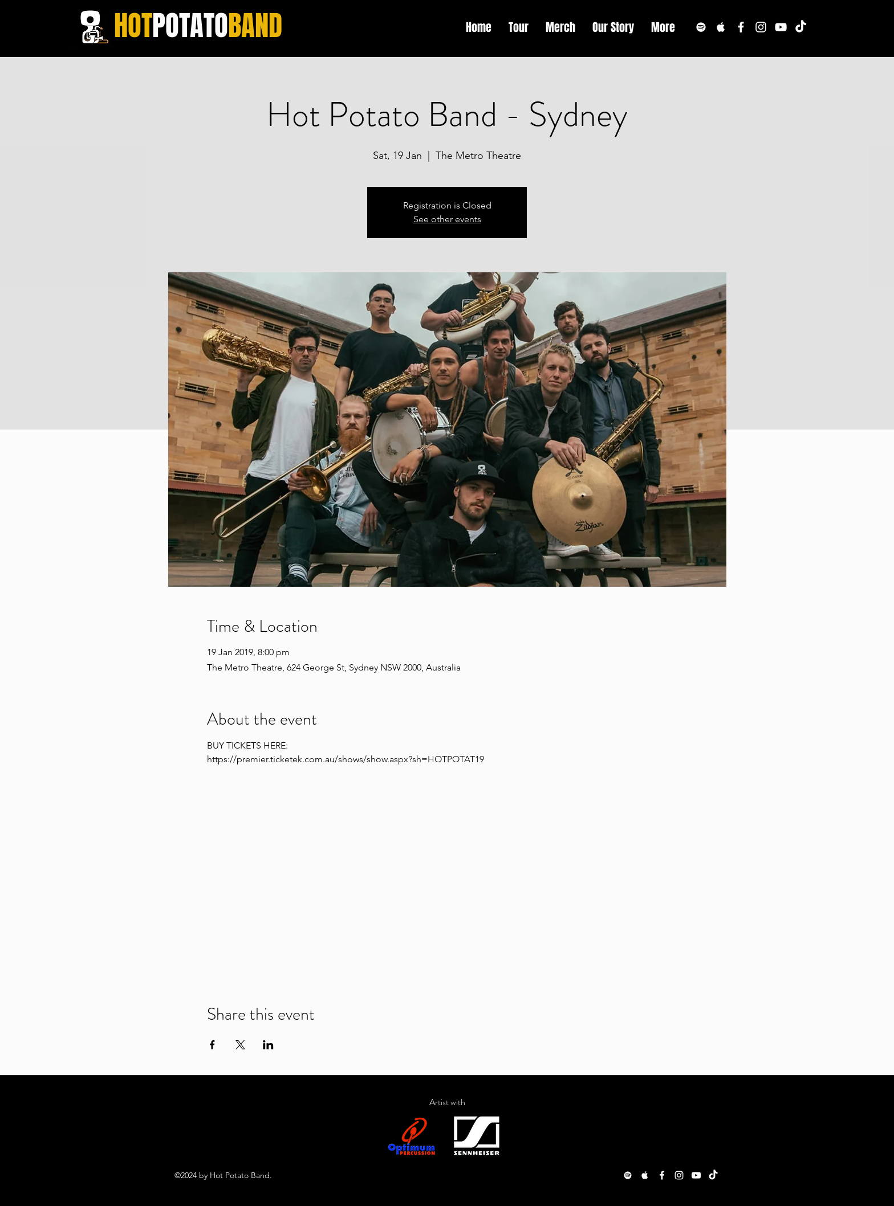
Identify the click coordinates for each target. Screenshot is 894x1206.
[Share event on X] (240, 1044)
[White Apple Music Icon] (721, 27)
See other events (447, 219)
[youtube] (781, 27)
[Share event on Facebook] (212, 1044)
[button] (663, 27)
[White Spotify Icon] (701, 27)
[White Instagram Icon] (761, 27)
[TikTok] (801, 27)
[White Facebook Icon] (741, 27)
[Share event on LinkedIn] (268, 1044)
